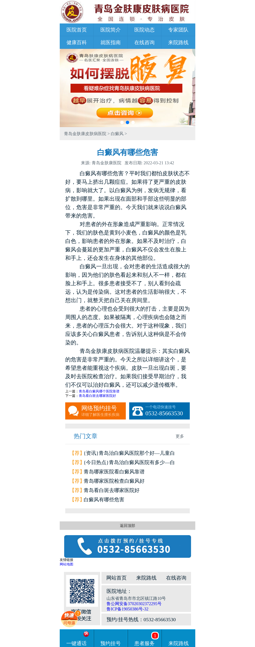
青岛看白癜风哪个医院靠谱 (99, 391)
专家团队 (178, 30)
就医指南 (110, 42)
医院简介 (110, 30)
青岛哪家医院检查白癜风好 (114, 481)
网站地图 (66, 564)
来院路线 (178, 42)
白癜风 (117, 133)
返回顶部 (127, 526)
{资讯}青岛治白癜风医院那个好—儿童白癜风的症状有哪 (129, 454)
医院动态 (144, 30)
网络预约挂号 (103, 411)
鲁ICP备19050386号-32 (127, 609)
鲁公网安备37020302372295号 (134, 603)
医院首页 (77, 30)
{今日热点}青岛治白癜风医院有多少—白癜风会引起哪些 (129, 463)
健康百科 (77, 42)
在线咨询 (144, 42)
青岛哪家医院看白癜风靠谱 (114, 471)
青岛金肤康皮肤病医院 (85, 133)
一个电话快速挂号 (167, 411)
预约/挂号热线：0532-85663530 (141, 619)
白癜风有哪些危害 (104, 499)
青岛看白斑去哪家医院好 (97, 396)
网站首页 (116, 578)
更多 (180, 436)
